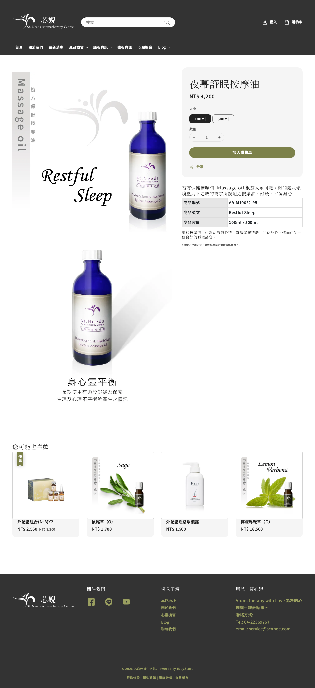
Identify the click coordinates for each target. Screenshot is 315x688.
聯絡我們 (168, 629)
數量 (192, 129)
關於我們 (35, 47)
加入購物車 (242, 152)
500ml (223, 118)
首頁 (18, 47)
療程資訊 (124, 47)
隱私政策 (149, 677)
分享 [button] (196, 166)
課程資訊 (100, 47)
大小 (192, 108)
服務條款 (133, 677)
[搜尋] (167, 22)
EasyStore (185, 668)
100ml (200, 118)
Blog (162, 47)
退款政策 (166, 677)
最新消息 (56, 47)
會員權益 (182, 677)
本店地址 (168, 600)
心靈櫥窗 (145, 47)
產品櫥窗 (76, 47)
